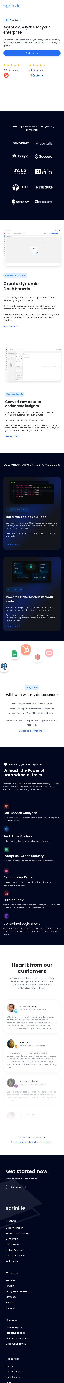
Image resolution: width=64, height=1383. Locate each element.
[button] (58, 6)
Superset (10, 1307)
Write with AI (12, 1261)
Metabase (11, 1296)
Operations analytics (17, 1338)
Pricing (9, 1366)
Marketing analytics (16, 1332)
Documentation (14, 1371)
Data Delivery (12, 1244)
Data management (16, 1343)
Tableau (10, 1280)
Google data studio (16, 1291)
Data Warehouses (15, 1255)
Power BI (10, 1285)
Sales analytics (14, 1327)
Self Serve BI (12, 1238)
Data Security (13, 1377)
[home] (11, 6)
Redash (10, 1302)
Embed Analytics (15, 1249)
